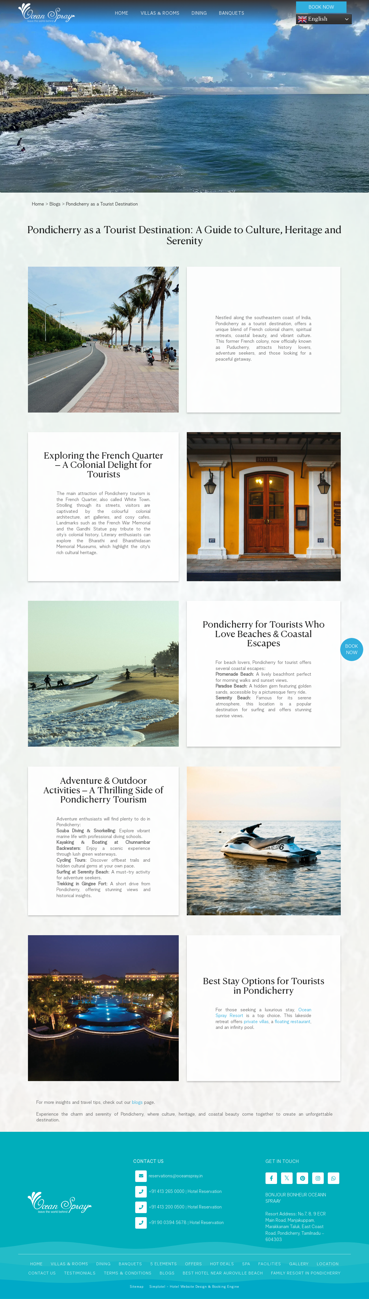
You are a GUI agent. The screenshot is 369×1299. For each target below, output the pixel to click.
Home (122, 13)
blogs (137, 1102)
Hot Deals (222, 1264)
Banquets (231, 13)
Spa (246, 1264)
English (312, 19)
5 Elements (163, 1264)
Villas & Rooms (160, 13)
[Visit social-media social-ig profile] (318, 1178)
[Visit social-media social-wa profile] (333, 1178)
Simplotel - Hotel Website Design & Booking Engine (194, 1287)
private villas (256, 1021)
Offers (193, 1264)
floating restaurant (292, 1021)
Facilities (269, 1264)
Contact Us (42, 1273)
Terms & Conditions (128, 1273)
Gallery (299, 1264)
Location (328, 1264)
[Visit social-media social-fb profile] (271, 1178)
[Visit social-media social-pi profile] (302, 1178)
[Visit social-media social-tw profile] (287, 1178)
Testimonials (80, 1273)
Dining (199, 13)
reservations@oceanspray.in (176, 1176)
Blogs (55, 204)
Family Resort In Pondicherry (306, 1273)
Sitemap (137, 1287)
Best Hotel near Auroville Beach (223, 1273)
